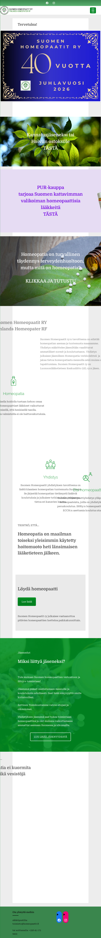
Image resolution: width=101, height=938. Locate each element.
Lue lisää (27, 601)
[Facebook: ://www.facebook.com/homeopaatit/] (59, 920)
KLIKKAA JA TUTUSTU (50, 281)
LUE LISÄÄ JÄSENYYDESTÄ (50, 736)
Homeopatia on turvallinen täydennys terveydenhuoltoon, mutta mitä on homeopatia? (50, 261)
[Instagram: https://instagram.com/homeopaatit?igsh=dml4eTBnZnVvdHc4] (65, 920)
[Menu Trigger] (93, 10)
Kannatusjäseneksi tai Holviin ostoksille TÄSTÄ (50, 141)
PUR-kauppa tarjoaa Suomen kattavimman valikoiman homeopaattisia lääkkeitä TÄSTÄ (50, 201)
